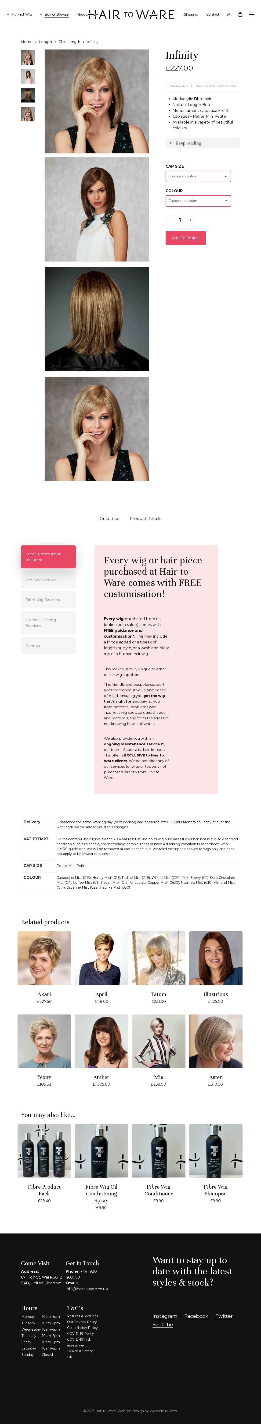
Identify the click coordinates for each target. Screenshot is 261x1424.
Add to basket (185, 238)
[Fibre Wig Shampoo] (216, 1151)
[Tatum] (158, 958)
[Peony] (44, 1041)
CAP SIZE (175, 166)
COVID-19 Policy (80, 1334)
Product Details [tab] (145, 518)
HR (69, 1357)
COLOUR (174, 191)
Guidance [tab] (110, 518)
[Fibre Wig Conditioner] (158, 1151)
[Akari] (44, 958)
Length (45, 42)
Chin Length (69, 42)
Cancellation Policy (82, 1328)
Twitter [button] (224, 1316)
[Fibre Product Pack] (44, 1151)
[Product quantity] (180, 220)
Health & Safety (80, 1351)
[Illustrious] (216, 958)
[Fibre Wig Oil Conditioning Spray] (101, 1151)
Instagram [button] (164, 1316)
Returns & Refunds (82, 1316)
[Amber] (101, 1041)
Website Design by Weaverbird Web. (148, 1411)
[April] (101, 958)
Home (27, 42)
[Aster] (216, 1041)
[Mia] (158, 1041)
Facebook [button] (196, 1316)
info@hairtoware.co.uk (87, 1289)
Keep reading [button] (185, 143)
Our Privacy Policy (82, 1322)
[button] (251, 14)
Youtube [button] (162, 1325)
